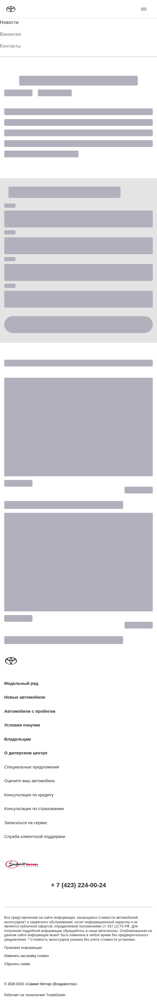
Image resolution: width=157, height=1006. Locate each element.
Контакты (10, 46)
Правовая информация (23, 948)
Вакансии (10, 34)
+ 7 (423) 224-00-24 (78, 885)
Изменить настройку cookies (26, 956)
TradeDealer (56, 995)
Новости (9, 22)
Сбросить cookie (17, 964)
